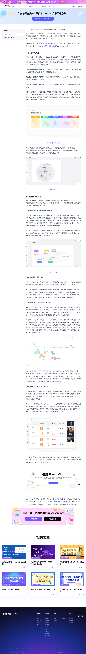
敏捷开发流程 (39, 29)
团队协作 (47, 618)
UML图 (38, 626)
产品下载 (71, 616)
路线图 (38, 622)
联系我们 (63, 616)
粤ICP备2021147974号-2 (79, 652)
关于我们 (63, 618)
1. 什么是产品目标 (8, 34)
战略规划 (47, 631)
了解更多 (23, 567)
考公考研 (47, 626)
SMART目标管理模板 (53, 143)
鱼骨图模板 (53, 272)
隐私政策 (71, 620)
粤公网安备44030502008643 (65, 652)
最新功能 (55, 620)
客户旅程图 (39, 620)
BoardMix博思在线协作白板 (47, 46)
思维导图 (38, 616)
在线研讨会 (47, 635)
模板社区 (31, 6)
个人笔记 (47, 633)
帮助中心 (55, 618)
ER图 (38, 624)
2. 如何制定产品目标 (9, 37)
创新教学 (47, 624)
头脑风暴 (47, 620)
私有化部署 (71, 618)
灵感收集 (47, 637)
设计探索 (47, 622)
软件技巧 (47, 616)
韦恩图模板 (53, 189)
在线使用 (34, 519)
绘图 (46, 629)
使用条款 (71, 622)
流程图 (38, 618)
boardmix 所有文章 (30, 29)
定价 (50, 6)
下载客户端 (52, 519)
